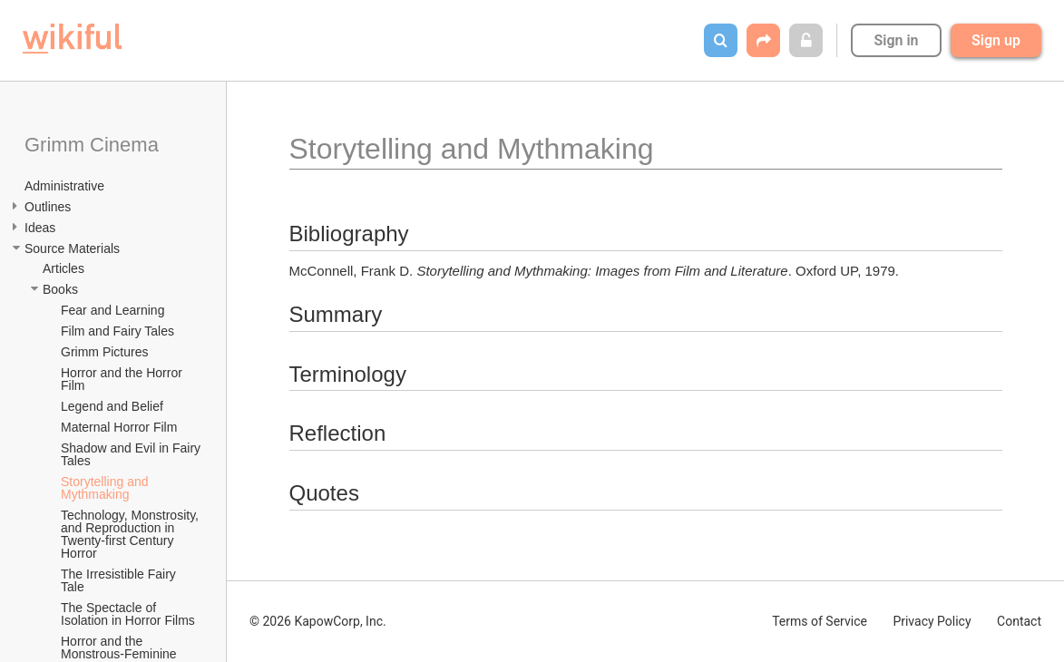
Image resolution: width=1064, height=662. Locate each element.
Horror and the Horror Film (123, 379)
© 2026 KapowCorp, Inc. (317, 621)
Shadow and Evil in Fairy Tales (132, 454)
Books (60, 289)
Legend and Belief (112, 406)
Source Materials (72, 248)
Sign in (896, 40)
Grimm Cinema (91, 144)
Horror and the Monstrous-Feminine (119, 647)
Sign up (995, 40)
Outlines (47, 207)
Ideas (39, 227)
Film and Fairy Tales (117, 331)
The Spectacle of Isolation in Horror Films (128, 614)
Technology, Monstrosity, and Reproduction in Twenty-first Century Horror (131, 534)
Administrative (64, 186)
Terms (819, 621)
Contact (1019, 621)
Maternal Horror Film (119, 427)
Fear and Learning (112, 310)
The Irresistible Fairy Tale (120, 580)
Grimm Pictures (104, 352)
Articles (63, 268)
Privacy (932, 621)
